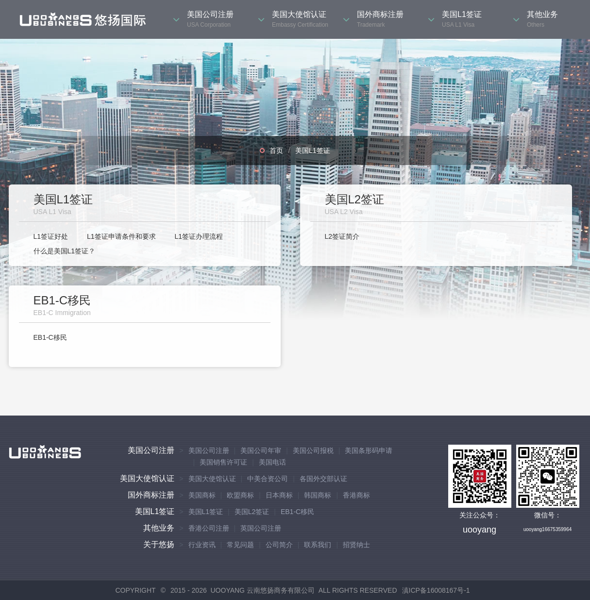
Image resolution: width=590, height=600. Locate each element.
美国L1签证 (312, 150)
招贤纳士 (356, 545)
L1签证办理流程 (198, 236)
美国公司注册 (151, 450)
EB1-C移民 (50, 337)
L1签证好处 (51, 236)
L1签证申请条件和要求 (121, 236)
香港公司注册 (208, 528)
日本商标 (279, 495)
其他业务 (158, 528)
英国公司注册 (260, 528)
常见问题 (240, 545)
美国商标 (202, 495)
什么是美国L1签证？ (65, 251)
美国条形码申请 (368, 450)
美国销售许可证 (223, 462)
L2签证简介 (342, 236)
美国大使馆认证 (147, 478)
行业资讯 (202, 545)
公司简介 (279, 545)
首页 (276, 150)
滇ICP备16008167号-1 (436, 590)
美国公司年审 (260, 450)
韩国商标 (317, 495)
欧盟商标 (240, 495)
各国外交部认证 (323, 479)
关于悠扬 (158, 544)
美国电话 (272, 462)
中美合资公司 (267, 479)
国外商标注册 (151, 495)
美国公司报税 (313, 450)
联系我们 (317, 545)
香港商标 (356, 495)
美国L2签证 (252, 512)
